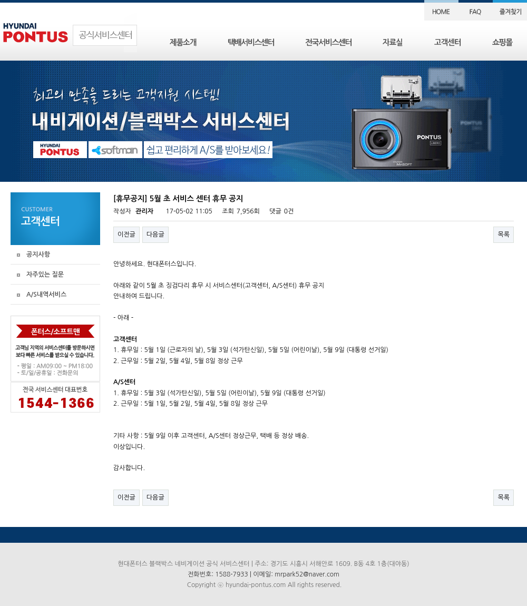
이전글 (126, 234)
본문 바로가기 (0, 0)
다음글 (155, 234)
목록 (503, 234)
